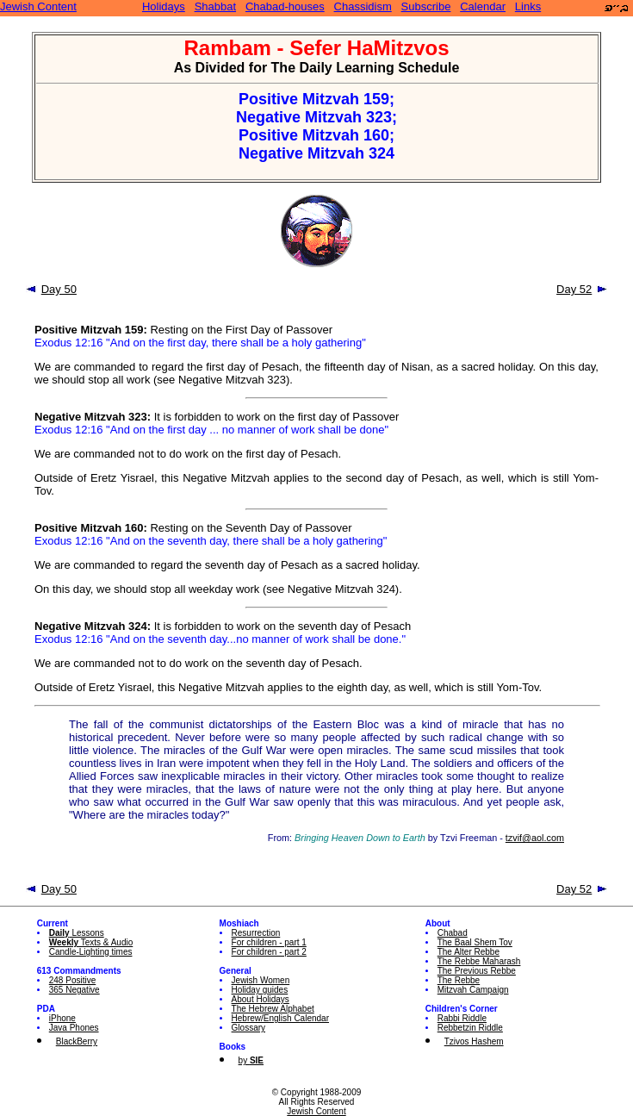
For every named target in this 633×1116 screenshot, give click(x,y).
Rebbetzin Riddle (470, 1027)
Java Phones (74, 1027)
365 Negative (74, 989)
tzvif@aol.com (535, 837)
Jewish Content (38, 6)
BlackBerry (76, 1041)
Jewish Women (261, 980)
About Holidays (260, 999)
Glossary (248, 1027)
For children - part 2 (269, 952)
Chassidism (363, 6)
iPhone (62, 1018)
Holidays (163, 6)
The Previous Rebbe (477, 971)
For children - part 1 (269, 942)
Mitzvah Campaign (473, 989)
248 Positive (72, 980)
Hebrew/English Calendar (280, 1018)
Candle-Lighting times (91, 952)
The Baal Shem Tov (475, 942)
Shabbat (215, 6)
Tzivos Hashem (474, 1041)
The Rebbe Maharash (479, 961)
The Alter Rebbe (469, 952)
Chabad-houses (285, 6)
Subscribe (426, 6)
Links (528, 6)
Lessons (76, 933)
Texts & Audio (91, 942)
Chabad (453, 933)
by (251, 1060)
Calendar (483, 6)
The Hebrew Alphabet (273, 1008)
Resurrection (256, 933)
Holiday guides (260, 989)
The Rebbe (459, 980)
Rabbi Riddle (462, 1018)
